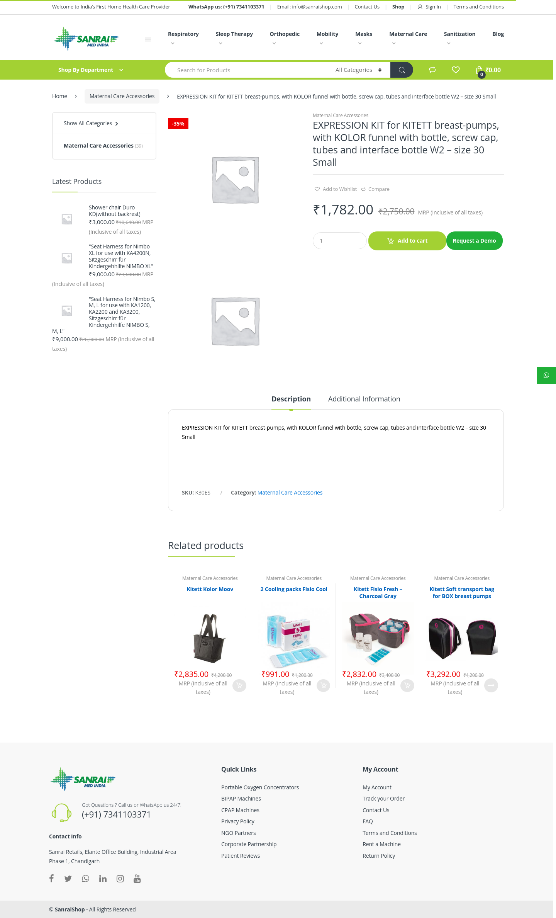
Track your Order (384, 798)
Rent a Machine (382, 844)
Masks (363, 33)
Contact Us (367, 6)
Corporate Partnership (248, 844)
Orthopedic (285, 33)
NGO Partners (238, 832)
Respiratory (183, 33)
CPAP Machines (240, 810)
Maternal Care (408, 33)
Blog (498, 33)
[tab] (291, 402)
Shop (398, 6)
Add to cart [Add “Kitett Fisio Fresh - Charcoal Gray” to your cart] (407, 685)
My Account (377, 787)
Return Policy (379, 855)
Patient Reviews (240, 855)
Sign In (429, 6)
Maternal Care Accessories (122, 96)
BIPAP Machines (241, 798)
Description (291, 399)
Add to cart (413, 240)
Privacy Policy (237, 821)
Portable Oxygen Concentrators (260, 787)
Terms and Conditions (479, 6)
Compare (379, 188)
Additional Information (364, 399)
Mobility (327, 33)
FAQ (368, 821)
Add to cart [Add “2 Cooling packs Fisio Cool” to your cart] (323, 685)
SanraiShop (70, 909)
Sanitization (460, 33)
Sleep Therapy (234, 33)
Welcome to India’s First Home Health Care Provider (111, 6)
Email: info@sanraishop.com (309, 6)
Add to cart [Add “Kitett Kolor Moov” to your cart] (239, 685)
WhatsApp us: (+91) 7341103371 (226, 6)
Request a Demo (474, 240)
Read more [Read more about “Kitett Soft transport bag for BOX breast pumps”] (491, 685)
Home (59, 96)
